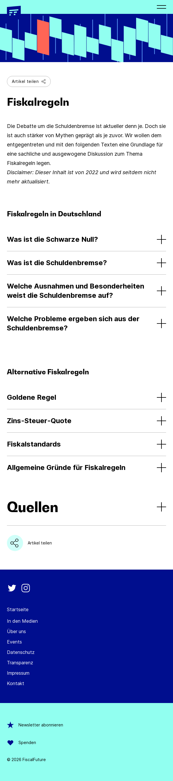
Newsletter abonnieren (35, 725)
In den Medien (22, 621)
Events (14, 642)
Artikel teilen (29, 81)
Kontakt (15, 683)
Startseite (18, 609)
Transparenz (20, 662)
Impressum (18, 673)
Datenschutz (21, 652)
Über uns (16, 631)
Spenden (21, 742)
